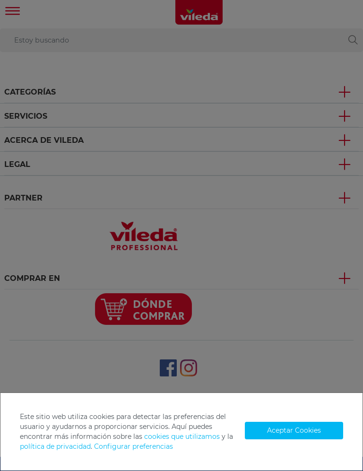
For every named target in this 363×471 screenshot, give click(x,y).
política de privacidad (55, 446)
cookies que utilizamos (182, 436)
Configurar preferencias (133, 446)
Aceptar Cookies (294, 430)
